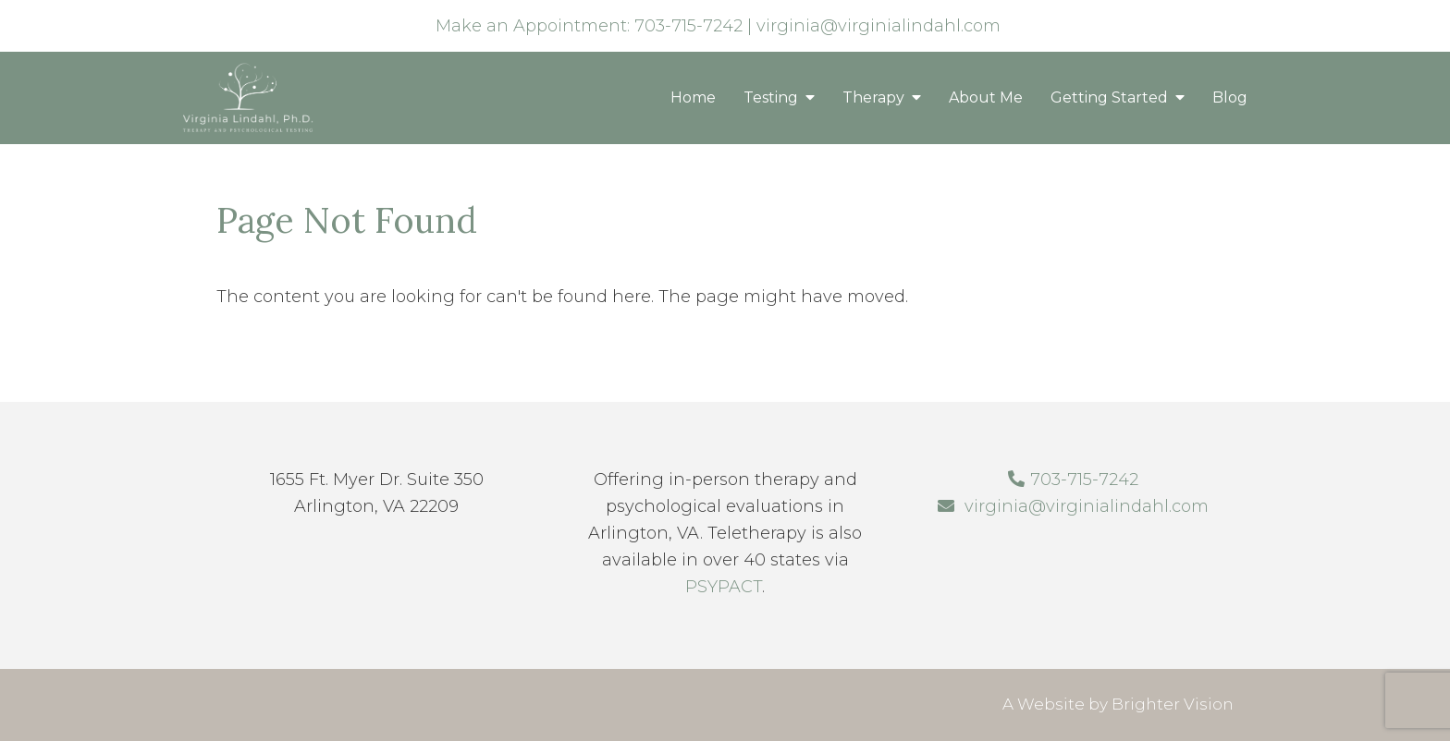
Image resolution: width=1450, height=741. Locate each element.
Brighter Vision (1173, 704)
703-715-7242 (688, 26)
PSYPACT (723, 587)
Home (693, 97)
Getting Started (1109, 97)
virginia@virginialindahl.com (878, 26)
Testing (770, 97)
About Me (986, 97)
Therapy (873, 97)
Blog (1229, 97)
